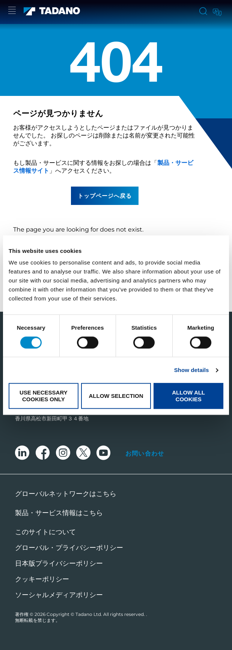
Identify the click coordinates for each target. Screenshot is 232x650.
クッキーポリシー (42, 579)
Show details (191, 370)
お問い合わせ (144, 453)
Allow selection (116, 396)
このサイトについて (45, 532)
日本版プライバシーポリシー (59, 563)
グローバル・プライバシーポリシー (69, 548)
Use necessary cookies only (44, 396)
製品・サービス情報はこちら (59, 513)
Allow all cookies (188, 396)
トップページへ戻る (105, 195)
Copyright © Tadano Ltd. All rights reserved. (96, 614)
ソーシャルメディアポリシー (59, 595)
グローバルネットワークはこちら (65, 494)
